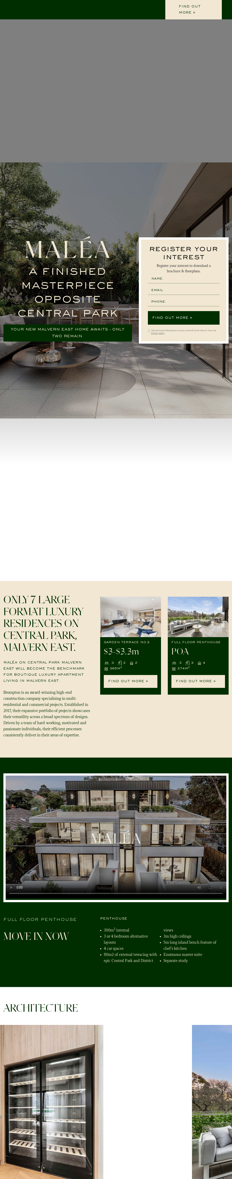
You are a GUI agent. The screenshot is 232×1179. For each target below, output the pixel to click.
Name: (157, 279)
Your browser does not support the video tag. (116, 837)
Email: (157, 290)
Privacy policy (158, 333)
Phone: (158, 302)
